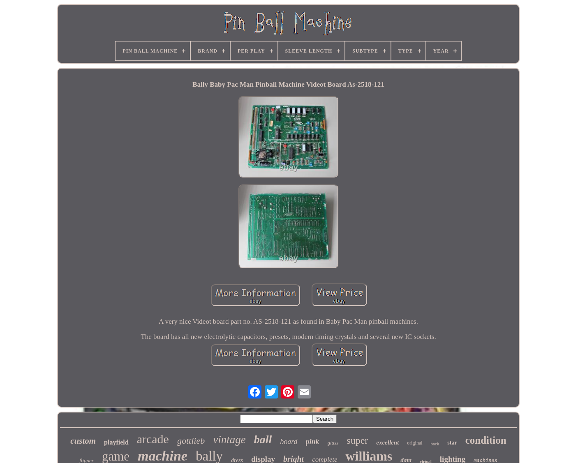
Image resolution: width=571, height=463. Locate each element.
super (357, 440)
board (288, 442)
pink (312, 442)
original (414, 443)
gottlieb (191, 440)
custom (83, 441)
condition (485, 440)
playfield (116, 442)
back (435, 443)
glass (333, 443)
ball (263, 439)
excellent (387, 442)
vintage (229, 439)
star (452, 443)
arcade (153, 439)
